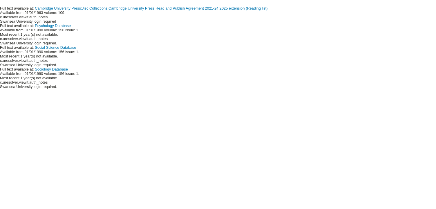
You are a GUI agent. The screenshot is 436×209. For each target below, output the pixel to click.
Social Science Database (55, 47)
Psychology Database (53, 26)
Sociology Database (51, 69)
